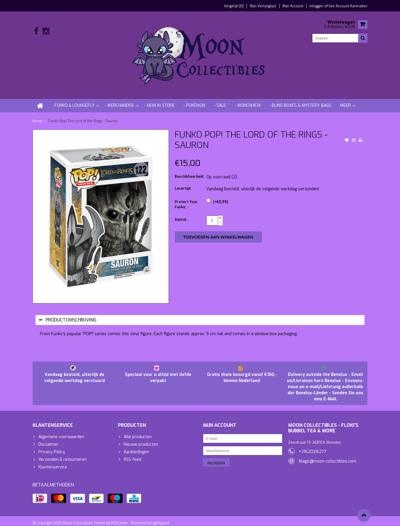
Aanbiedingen (136, 447)
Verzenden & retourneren (62, 454)
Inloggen (316, 6)
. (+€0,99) (219, 197)
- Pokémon (194, 100)
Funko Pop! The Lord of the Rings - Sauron (83, 116)
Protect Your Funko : (186, 200)
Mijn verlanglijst (263, 6)
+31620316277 (313, 446)
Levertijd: (183, 183)
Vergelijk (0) (234, 6)
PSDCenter (119, 519)
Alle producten (138, 432)
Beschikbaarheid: (189, 171)
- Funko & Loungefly (73, 100)
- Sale (220, 100)
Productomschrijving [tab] (67, 315)
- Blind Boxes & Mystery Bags (300, 100)
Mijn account (292, 6)
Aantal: (181, 214)
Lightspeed (160, 519)
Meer (345, 100)
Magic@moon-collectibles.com (327, 456)
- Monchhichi (248, 100)
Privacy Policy (51, 447)
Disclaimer (48, 439)
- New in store (159, 100)
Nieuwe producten (141, 439)
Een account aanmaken (348, 6)
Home (38, 116)
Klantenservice (52, 462)
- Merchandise (119, 100)
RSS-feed (132, 454)
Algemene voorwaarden (61, 432)
